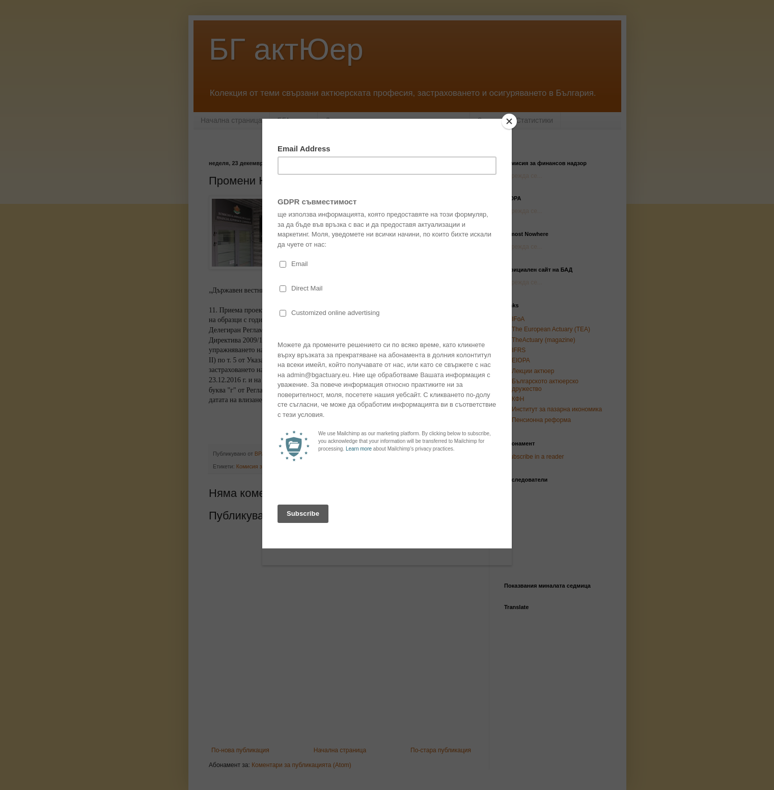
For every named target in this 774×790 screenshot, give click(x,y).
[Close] (509, 121)
